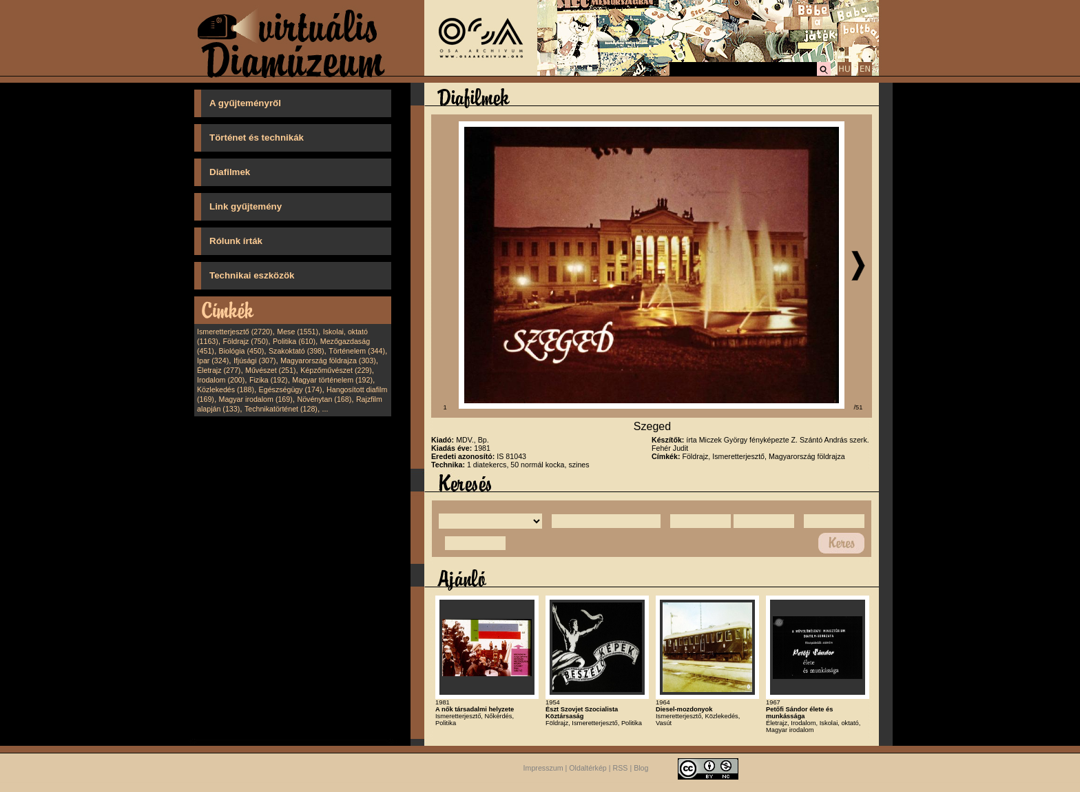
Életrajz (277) (218, 370)
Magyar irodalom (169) (256, 399)
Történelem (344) (357, 351)
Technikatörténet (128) (281, 409)
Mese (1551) (297, 331)
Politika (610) (294, 341)
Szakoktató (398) (296, 351)
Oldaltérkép (588, 768)
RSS (620, 768)
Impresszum (543, 768)
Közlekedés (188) (225, 389)
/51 (858, 407)
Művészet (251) (270, 370)
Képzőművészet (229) (336, 370)
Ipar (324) (213, 360)
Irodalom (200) (221, 380)
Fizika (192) (268, 380)
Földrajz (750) (245, 341)
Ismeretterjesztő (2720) (235, 331)
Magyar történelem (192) (332, 380)
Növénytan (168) (324, 399)
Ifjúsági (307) (254, 360)
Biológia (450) (241, 351)
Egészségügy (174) (290, 389)
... (325, 409)
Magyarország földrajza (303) (328, 360)
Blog (641, 768)
